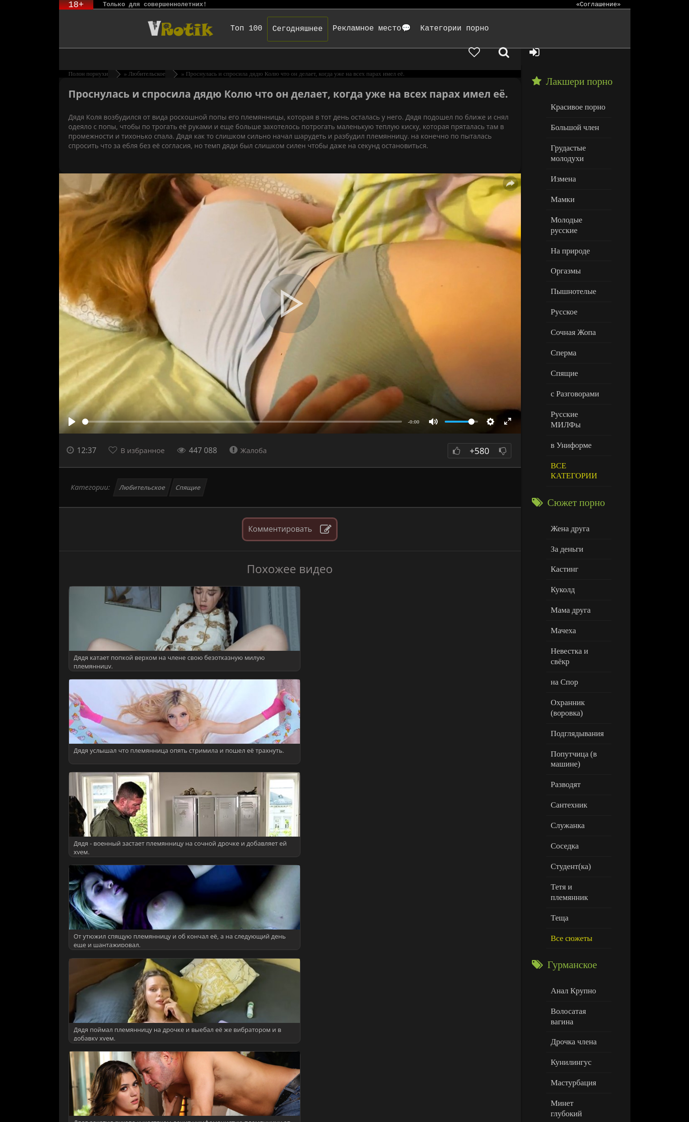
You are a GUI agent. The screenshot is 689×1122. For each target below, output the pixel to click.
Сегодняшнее (267, 29)
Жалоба (254, 433)
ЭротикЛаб (84, 1101)
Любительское (142, 470)
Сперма (562, 311)
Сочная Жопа (571, 292)
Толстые (563, 1020)
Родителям (455, 1101)
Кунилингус (569, 943)
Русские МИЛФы (577, 369)
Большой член (572, 109)
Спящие (188, 470)
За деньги (565, 488)
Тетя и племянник (578, 795)
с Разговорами (572, 350)
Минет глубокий (576, 982)
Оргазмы (564, 234)
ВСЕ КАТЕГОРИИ (571, 412)
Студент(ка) (569, 776)
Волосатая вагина (577, 905)
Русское (563, 272)
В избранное (145, 433)
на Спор (563, 603)
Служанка (566, 738)
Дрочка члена (571, 924)
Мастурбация (571, 963)
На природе (568, 215)
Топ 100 (216, 28)
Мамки (561, 176)
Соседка (563, 757)
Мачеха (562, 565)
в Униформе (569, 388)
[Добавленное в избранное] (530, 28)
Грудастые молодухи (566, 133)
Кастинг (563, 507)
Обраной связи (354, 1108)
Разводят (564, 699)
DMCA (240, 1101)
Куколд (561, 526)
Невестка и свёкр (577, 584)
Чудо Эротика (135, 29)
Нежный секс (571, 1001)
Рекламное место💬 (341, 28)
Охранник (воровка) (566, 627)
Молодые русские (578, 195)
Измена (562, 157)
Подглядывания (575, 651)
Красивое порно (575, 89)
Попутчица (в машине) (571, 675)
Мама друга (569, 545)
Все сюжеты (569, 834)
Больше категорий (578, 1059)
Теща (559, 815)
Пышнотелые (571, 253)
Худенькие (567, 1040)
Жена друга (568, 468)
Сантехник (567, 718)
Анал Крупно (571, 886)
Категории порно (423, 28)
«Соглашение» (598, 4)
